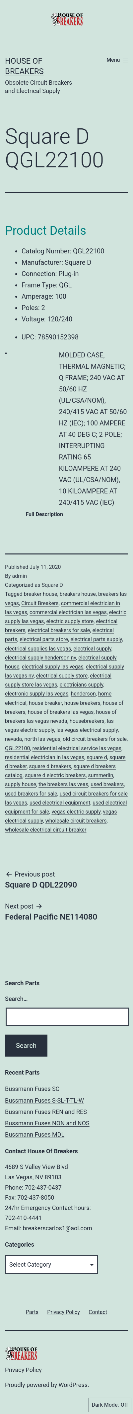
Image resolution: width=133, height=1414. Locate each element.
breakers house (78, 594)
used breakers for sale (31, 794)
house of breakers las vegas (61, 712)
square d (97, 757)
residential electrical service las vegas (77, 748)
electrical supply (92, 648)
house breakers (82, 703)
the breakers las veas (63, 784)
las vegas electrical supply (87, 730)
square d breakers (50, 766)
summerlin (100, 775)
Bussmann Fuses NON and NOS (47, 1123)
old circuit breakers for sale (95, 739)
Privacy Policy (23, 1369)
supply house (20, 784)
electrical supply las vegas (53, 666)
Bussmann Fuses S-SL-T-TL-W (44, 1100)
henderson (83, 693)
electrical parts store (44, 639)
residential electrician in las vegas (44, 757)
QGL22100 (17, 748)
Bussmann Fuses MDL (34, 1134)
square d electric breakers (55, 775)
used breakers (107, 784)
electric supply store (70, 621)
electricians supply (81, 684)
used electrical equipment (60, 803)
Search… (16, 998)
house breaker (45, 703)
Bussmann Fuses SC (32, 1088)
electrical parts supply (96, 639)
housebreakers (87, 721)
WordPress (73, 1384)
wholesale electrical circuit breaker (46, 830)
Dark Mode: (110, 1405)
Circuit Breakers (39, 603)
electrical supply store (62, 675)
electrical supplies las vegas (38, 648)
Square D (52, 585)
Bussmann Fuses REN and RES (46, 1111)
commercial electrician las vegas (68, 612)
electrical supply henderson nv (40, 657)
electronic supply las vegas (36, 693)
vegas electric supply (75, 812)
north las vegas (42, 739)
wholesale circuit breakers (76, 821)
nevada (13, 739)
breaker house (40, 594)
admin (19, 576)
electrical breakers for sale (59, 630)
